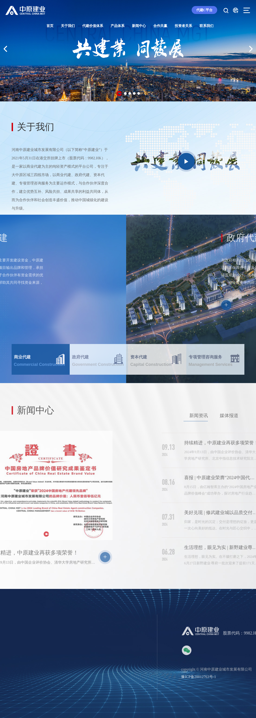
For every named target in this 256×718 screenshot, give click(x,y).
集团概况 (19, 712)
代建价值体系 (92, 26)
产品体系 (118, 26)
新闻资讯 (198, 428)
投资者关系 (183, 26)
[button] (119, 93)
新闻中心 (139, 26)
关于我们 (68, 26)
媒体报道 (229, 428)
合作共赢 (160, 26)
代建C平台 (204, 10)
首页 (49, 26)
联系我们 (206, 26)
